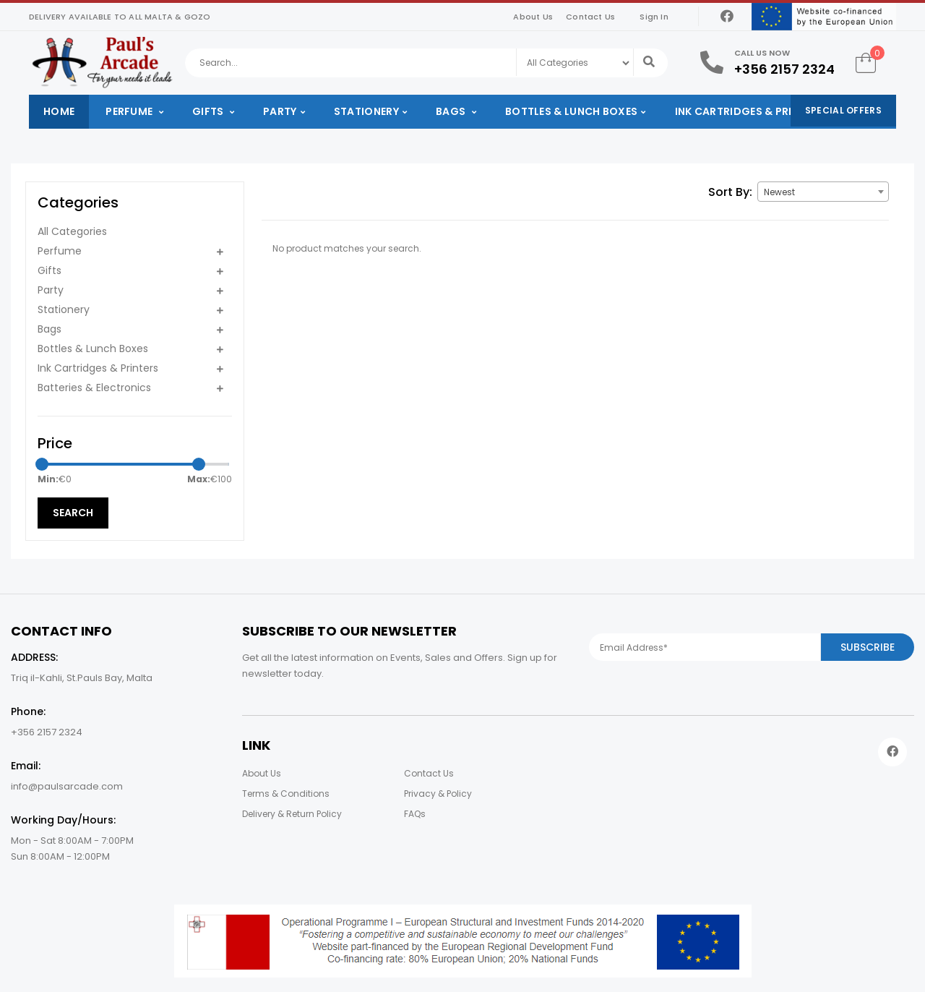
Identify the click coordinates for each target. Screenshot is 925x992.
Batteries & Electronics (94, 387)
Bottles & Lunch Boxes (571, 111)
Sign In (654, 16)
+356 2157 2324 (784, 69)
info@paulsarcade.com (67, 786)
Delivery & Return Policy (292, 814)
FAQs (415, 814)
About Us (533, 16)
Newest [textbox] (779, 192)
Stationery (366, 111)
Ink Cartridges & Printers (750, 111)
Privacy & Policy (438, 793)
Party (280, 111)
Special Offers (843, 110)
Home (58, 111)
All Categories (72, 231)
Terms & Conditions (286, 793)
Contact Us (590, 16)
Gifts (209, 111)
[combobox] (823, 191)
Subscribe (867, 647)
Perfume (130, 111)
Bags (452, 111)
